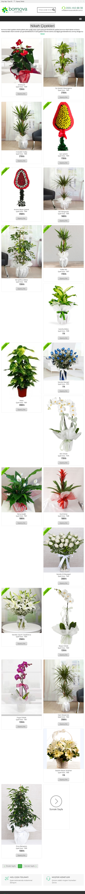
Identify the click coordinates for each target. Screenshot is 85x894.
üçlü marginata (63, 715)
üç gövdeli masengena (63, 89)
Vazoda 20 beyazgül (63, 575)
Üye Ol (10, 1)
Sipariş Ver (21, 94)
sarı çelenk (63, 154)
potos (21, 401)
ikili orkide (63, 454)
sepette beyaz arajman (63, 771)
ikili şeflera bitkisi (21, 280)
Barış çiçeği (21, 514)
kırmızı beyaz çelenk (21, 210)
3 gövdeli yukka (21, 152)
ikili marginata (63, 212)
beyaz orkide (63, 646)
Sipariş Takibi (19, 1)
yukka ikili (63, 270)
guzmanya (63, 514)
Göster (42, 34)
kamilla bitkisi (63, 329)
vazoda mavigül (63, 383)
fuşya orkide (21, 718)
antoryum (21, 85)
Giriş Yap (4, 1)
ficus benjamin (21, 847)
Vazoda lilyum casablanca (21, 635)
